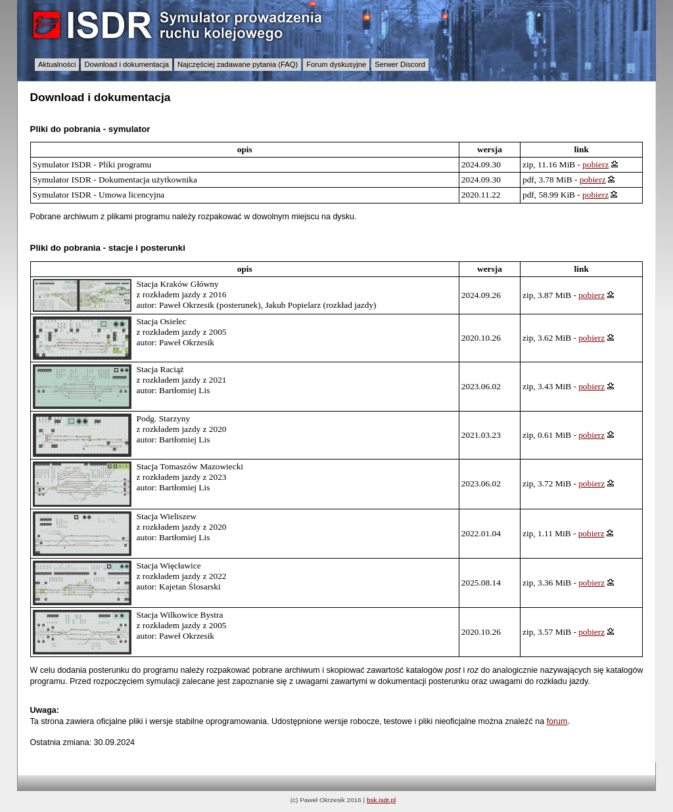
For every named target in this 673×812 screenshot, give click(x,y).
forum (557, 721)
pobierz (595, 164)
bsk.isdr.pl (381, 799)
